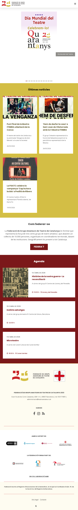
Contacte (43, 500)
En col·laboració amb (39, 476)
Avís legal (35, 500)
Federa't (39, 246)
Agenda (39, 261)
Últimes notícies (39, 89)
